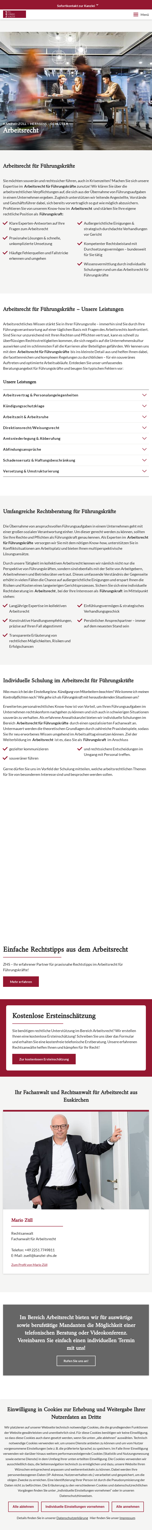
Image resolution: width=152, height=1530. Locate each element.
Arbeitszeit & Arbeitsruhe (25, 417)
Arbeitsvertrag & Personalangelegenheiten (40, 395)
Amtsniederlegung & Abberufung (32, 438)
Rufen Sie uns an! (76, 1218)
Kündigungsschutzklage (24, 406)
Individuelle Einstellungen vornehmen (75, 1506)
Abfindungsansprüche (22, 449)
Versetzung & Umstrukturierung (31, 471)
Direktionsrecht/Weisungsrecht (31, 427)
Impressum (127, 1518)
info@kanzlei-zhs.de (31, 1316)
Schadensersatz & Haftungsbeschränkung (39, 460)
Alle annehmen (128, 1506)
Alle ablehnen (23, 1506)
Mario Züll (22, 1078)
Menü (141, 14)
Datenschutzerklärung (72, 1518)
